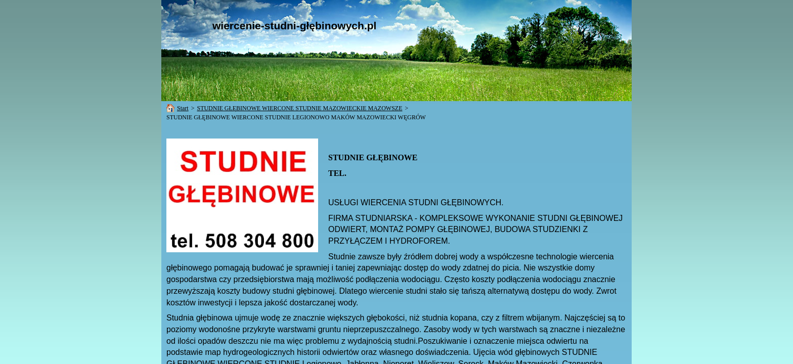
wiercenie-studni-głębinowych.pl (294, 25)
